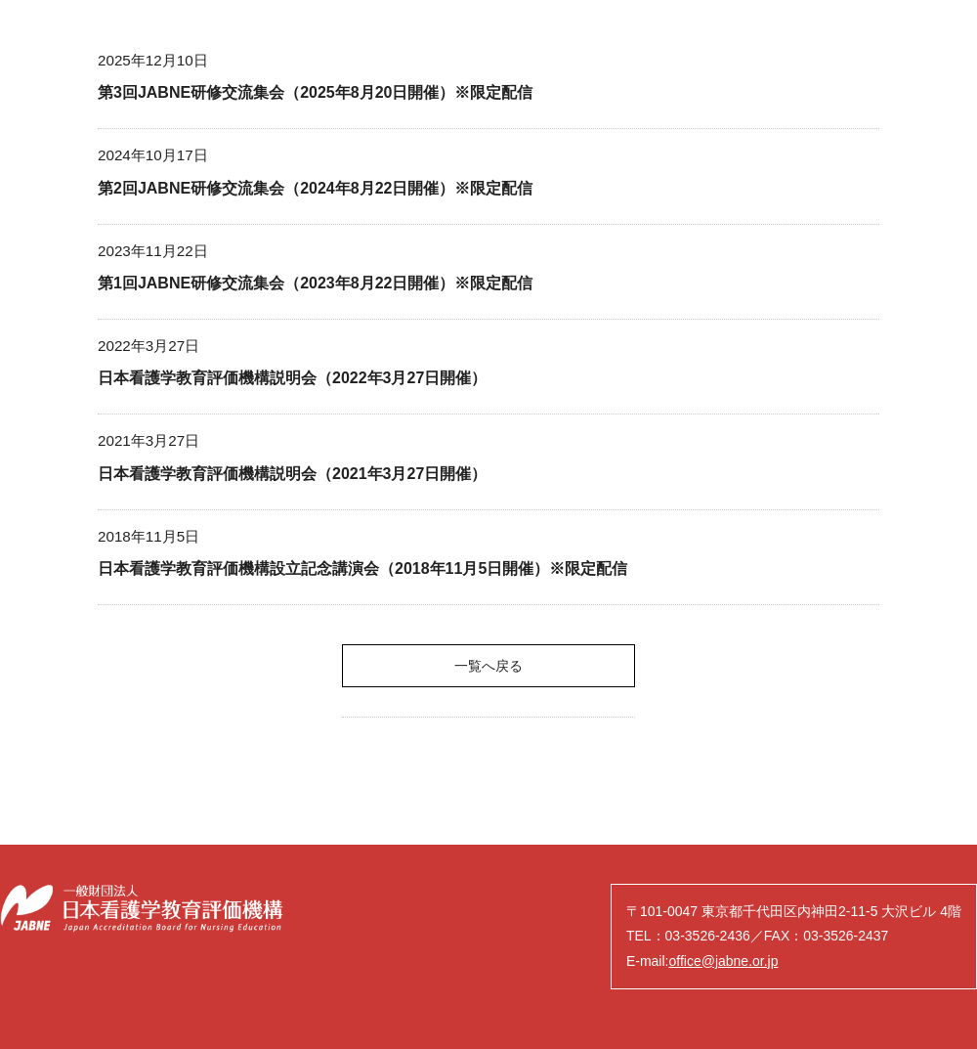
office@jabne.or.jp (723, 961)
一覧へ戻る (488, 666)
